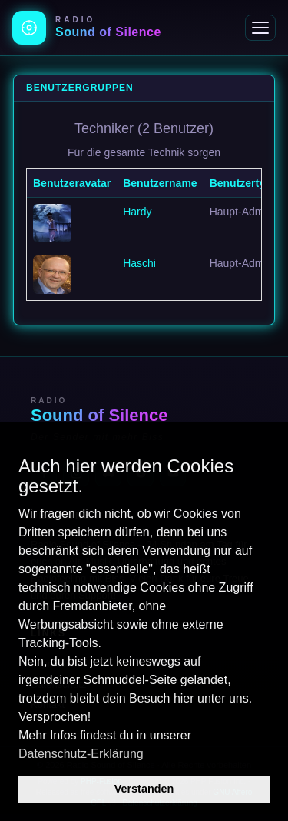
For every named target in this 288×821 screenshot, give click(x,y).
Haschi (139, 263)
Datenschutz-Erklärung (81, 753)
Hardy (137, 211)
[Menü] (260, 28)
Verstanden (144, 789)
